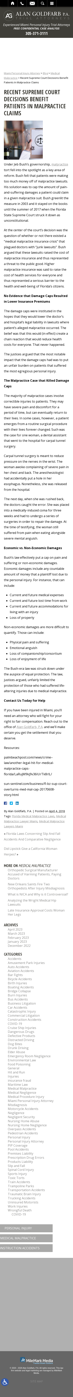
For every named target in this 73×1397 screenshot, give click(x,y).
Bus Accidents (18, 999)
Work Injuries (18, 1206)
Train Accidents (19, 1182)
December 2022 (19, 945)
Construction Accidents (24, 1019)
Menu (51, 3)
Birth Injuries (17, 983)
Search (42, 3)
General (13, 1068)
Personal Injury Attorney (26, 1141)
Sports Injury (17, 1174)
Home (12, 3)
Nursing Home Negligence (27, 1125)
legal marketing (32, 1370)
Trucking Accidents (21, 1198)
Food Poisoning (19, 1064)
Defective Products (21, 1036)
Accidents (14, 959)
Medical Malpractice (22, 1088)
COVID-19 (15, 1024)
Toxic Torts (16, 1178)
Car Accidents (17, 1007)
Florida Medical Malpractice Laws (33, 816)
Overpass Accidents (22, 1129)
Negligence (16, 1113)
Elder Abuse (16, 1052)
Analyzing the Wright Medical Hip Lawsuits (32, 902)
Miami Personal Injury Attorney (22, 73)
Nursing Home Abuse (23, 1121)
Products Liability (20, 1162)
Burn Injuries (17, 995)
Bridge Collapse (19, 991)
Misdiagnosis (17, 1105)
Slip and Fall (16, 1166)
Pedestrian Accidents (23, 1133)
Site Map (36, 1381)
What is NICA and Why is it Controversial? (38, 894)
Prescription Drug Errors (26, 1157)
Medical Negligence (22, 1092)
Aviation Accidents (21, 971)
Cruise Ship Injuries (22, 1028)
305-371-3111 (37, 33)
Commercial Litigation (24, 1015)
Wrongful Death (20, 1210)
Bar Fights (15, 975)
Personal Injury (19, 1137)
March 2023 (16, 933)
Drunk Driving (18, 1048)
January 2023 (17, 941)
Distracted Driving (21, 1040)
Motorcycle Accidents (23, 1109)
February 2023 (18, 937)
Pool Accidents (18, 1149)
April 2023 (15, 929)
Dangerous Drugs (21, 1032)
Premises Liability (20, 1153)
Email (32, 3)
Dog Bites (15, 1044)
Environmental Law (22, 1060)
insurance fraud (19, 1080)
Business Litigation (22, 1003)
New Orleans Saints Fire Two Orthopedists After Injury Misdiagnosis (36, 886)
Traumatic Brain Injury (24, 1194)
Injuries (13, 1076)
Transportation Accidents (26, 1190)
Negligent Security (21, 1117)
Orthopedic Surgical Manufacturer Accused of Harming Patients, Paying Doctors (34, 874)
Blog (45, 73)
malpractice (59, 164)
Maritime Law (18, 1084)
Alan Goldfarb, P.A (30, 727)
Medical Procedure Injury (26, 1097)
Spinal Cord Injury (21, 1170)
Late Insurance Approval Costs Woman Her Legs (36, 912)
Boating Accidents (21, 987)
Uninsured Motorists (23, 1202)
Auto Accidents (18, 967)
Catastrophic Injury (22, 1011)
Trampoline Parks (21, 1186)
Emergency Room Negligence (29, 1056)
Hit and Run (16, 1072)
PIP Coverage (17, 1145)
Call (22, 3)
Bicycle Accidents (20, 979)
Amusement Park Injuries (26, 963)
